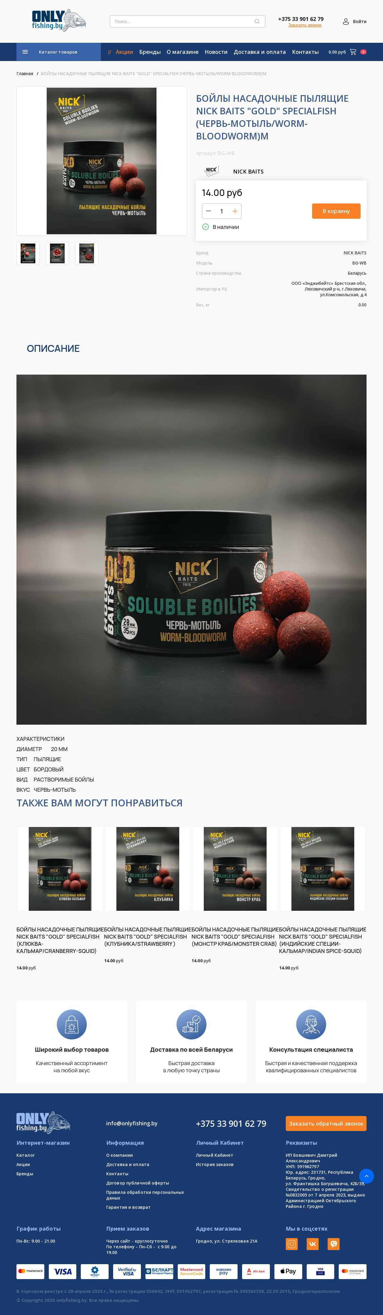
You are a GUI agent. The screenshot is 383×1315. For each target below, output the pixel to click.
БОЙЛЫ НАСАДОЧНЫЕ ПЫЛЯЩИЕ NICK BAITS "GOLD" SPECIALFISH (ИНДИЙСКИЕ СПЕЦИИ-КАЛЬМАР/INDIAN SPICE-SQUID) (323, 940)
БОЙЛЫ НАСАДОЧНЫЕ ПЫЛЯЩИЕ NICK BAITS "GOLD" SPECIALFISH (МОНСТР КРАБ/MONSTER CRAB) (235, 936)
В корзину (336, 211)
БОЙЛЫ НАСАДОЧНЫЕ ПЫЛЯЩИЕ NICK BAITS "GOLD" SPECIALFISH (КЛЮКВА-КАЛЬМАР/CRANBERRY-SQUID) (60, 940)
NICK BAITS (230, 171)
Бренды (24, 1173)
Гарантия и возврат (128, 1207)
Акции (23, 1164)
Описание (53, 348)
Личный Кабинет (214, 1155)
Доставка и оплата (127, 1164)
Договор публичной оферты (137, 1183)
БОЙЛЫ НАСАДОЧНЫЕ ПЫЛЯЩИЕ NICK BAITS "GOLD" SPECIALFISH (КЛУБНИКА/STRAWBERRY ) (148, 936)
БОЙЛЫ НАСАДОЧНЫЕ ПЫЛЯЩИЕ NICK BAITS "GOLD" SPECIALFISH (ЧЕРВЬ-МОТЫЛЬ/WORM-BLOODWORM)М (153, 73)
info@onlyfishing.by (132, 1123)
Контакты (117, 1173)
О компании (119, 1155)
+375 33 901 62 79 (300, 18)
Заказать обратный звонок (326, 1123)
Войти (360, 21)
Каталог (25, 1155)
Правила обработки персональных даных (145, 1195)
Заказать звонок (305, 25)
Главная (24, 73)
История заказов (215, 1164)
